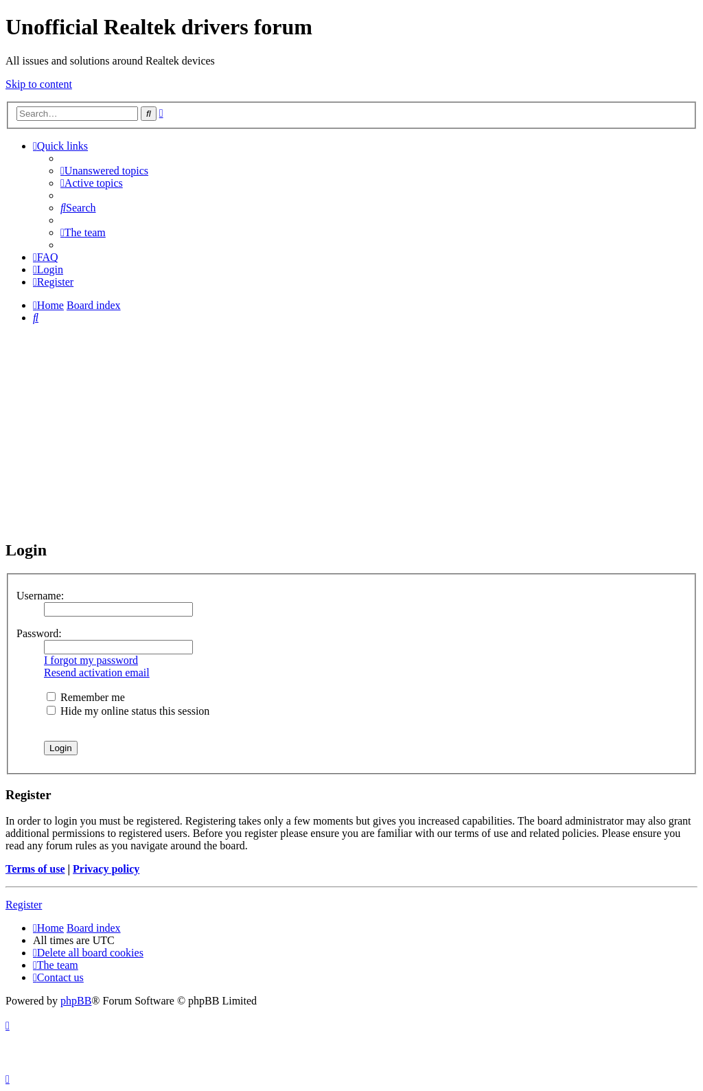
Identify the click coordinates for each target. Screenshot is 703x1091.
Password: (39, 633)
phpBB (75, 1001)
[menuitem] (104, 170)
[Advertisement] (351, 431)
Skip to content (38, 84)
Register (23, 904)
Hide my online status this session (128, 711)
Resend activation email (97, 672)
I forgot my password (91, 660)
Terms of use (35, 869)
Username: (40, 595)
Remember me (86, 697)
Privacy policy (106, 869)
